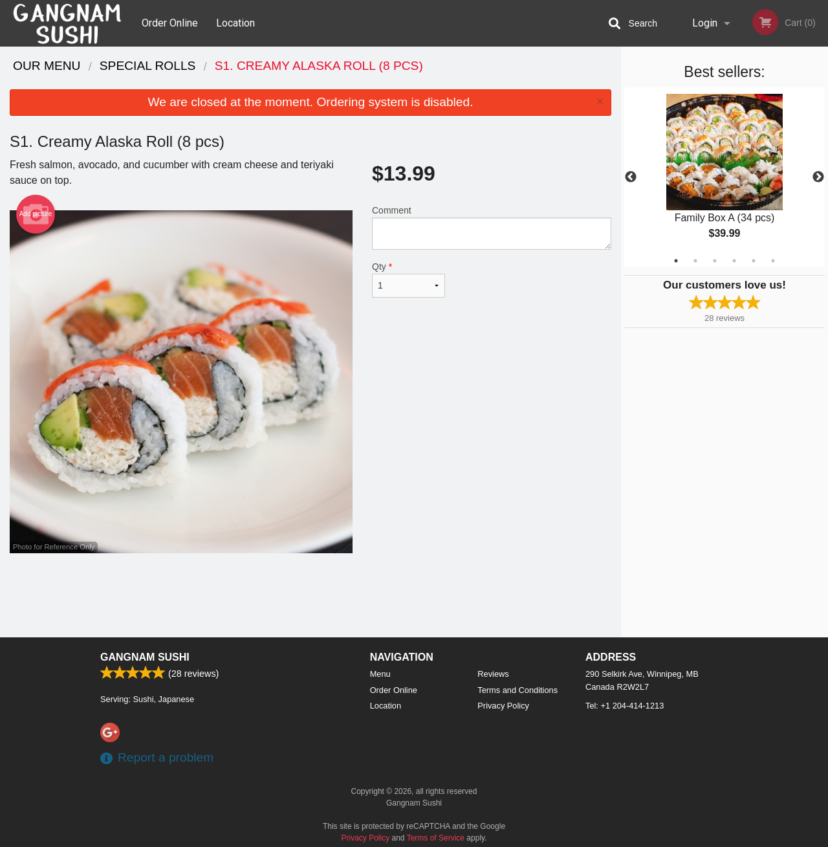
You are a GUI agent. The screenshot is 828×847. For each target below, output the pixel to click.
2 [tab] (695, 260)
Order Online (170, 23)
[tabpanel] (724, 177)
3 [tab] (714, 260)
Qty (408, 279)
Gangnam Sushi (145, 657)
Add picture (35, 214)
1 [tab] (676, 260)
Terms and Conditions (517, 690)
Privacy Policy (503, 705)
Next (818, 177)
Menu (380, 674)
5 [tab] (753, 260)
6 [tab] (773, 260)
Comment (491, 227)
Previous (630, 177)
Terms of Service (435, 837)
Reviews (492, 674)
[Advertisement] (310, 595)
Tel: (624, 705)
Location (235, 23)
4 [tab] (734, 260)
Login (704, 23)
